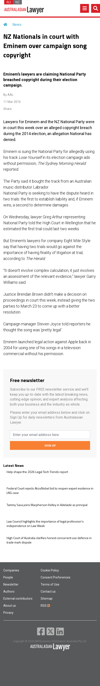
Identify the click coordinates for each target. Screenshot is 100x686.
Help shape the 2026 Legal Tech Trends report (37, 472)
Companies (11, 570)
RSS (45, 605)
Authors (9, 591)
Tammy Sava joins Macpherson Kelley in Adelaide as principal (47, 505)
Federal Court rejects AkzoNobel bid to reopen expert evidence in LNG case (50, 490)
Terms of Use (50, 584)
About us (9, 605)
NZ (17, 2)
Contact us (48, 591)
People (8, 577)
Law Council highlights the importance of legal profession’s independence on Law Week (45, 523)
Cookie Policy (50, 570)
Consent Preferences (55, 577)
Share (7, 109)
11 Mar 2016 (12, 102)
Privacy (8, 612)
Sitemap (47, 598)
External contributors (17, 598)
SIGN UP (50, 445)
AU (8, 2)
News (16, 24)
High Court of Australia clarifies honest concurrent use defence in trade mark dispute (49, 540)
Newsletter (11, 584)
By (8, 94)
